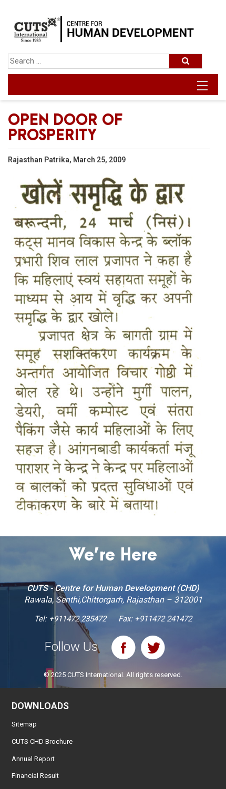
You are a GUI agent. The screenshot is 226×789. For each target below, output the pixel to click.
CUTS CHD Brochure (42, 741)
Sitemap (24, 724)
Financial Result (35, 776)
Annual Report (33, 759)
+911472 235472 (77, 619)
